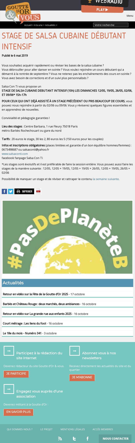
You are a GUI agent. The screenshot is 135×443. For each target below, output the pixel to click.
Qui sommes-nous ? (20, 429)
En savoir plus (18, 412)
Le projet (46, 429)
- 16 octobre (49, 304)
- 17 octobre (44, 294)
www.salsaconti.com (15, 154)
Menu (130, 15)
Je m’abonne (82, 377)
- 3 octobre (30, 333)
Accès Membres (103, 429)
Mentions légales (72, 429)
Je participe (16, 373)
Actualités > (51, 25)
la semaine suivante (106, 179)
